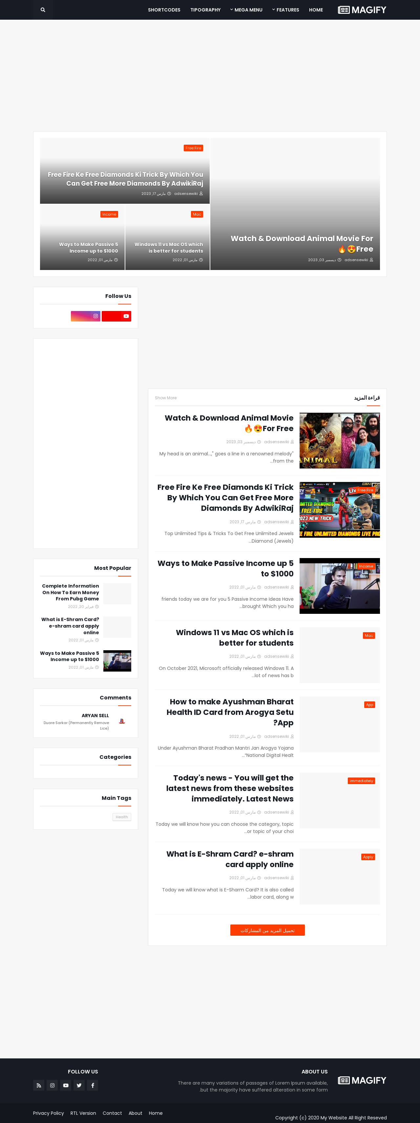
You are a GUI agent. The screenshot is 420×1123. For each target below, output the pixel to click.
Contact (112, 1113)
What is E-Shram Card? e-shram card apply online (230, 859)
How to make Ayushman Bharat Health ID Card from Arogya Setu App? (230, 712)
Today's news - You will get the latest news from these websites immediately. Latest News (230, 788)
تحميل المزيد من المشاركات (268, 930)
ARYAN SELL (95, 716)
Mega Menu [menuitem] (248, 10)
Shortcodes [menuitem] (164, 10)
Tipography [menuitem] (205, 10)
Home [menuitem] (316, 10)
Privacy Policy (48, 1113)
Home (156, 1113)
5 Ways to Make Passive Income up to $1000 (88, 247)
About (135, 1113)
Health (122, 817)
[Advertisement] (210, 75)
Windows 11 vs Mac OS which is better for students (169, 247)
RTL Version (83, 1113)
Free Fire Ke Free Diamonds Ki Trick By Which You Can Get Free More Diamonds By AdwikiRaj (125, 179)
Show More (166, 398)
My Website (334, 1117)
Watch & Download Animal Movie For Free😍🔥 (302, 243)
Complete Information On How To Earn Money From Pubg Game (70, 592)
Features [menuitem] (288, 10)
